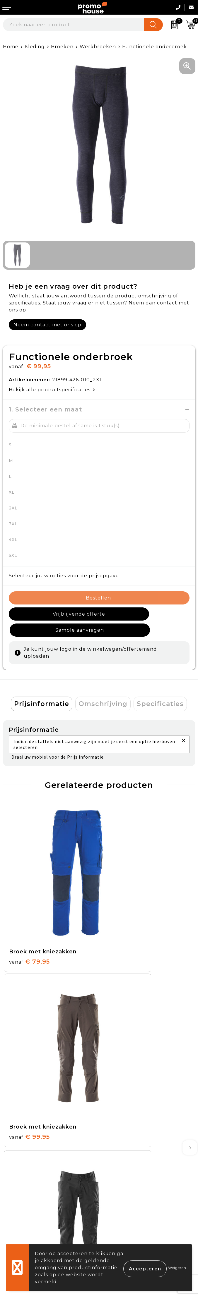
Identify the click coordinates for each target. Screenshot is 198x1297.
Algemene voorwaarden (133, 1168)
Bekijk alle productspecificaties (52, 389)
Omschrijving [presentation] (102, 688)
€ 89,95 (29, 1014)
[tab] (41, 688)
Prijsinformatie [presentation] (41, 688)
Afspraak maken (123, 1095)
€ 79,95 (29, 891)
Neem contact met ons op (47, 325)
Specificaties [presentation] (160, 688)
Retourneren (20, 1195)
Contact (13, 1168)
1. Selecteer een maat (45, 409)
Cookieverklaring (124, 1182)
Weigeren (177, 1267)
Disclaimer (115, 1209)
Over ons (113, 1068)
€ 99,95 (125, 891)
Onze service (20, 1209)
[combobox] (73, 24)
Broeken (62, 46)
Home (10, 46)
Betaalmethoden (25, 1182)
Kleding (35, 46)
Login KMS (16, 1222)
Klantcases (116, 1109)
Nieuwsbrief (117, 1081)
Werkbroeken (98, 46)
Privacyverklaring (125, 1195)
